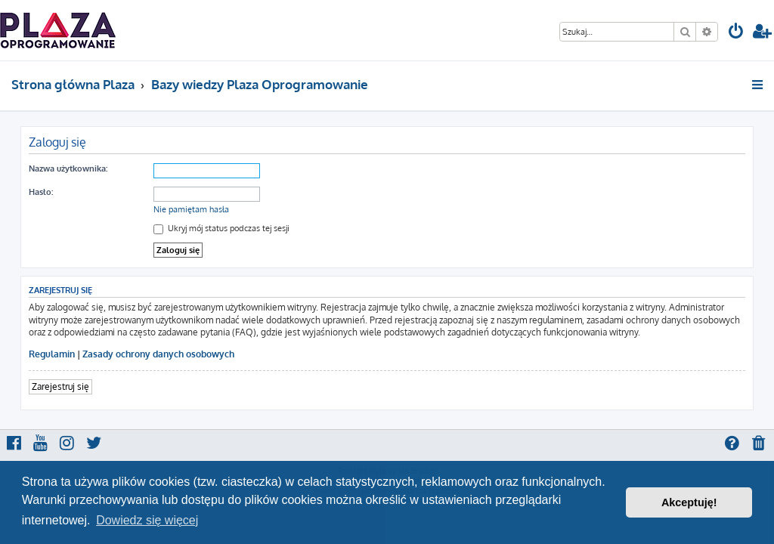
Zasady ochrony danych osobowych (158, 354)
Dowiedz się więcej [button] (147, 520)
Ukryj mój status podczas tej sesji (221, 228)
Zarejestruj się (60, 386)
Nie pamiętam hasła (191, 209)
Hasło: (41, 192)
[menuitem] (736, 33)
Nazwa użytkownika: (68, 168)
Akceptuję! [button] (689, 502)
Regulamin (52, 354)
